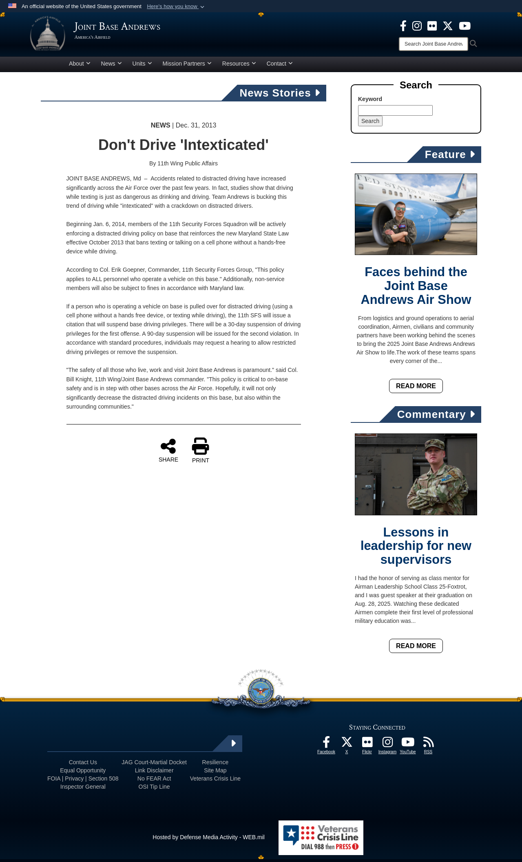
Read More (416, 388)
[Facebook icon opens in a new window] (403, 25)
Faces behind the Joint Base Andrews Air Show (416, 289)
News (111, 66)
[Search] (433, 44)
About (80, 66)
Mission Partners (187, 66)
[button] (176, 6)
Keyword (370, 102)
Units (142, 66)
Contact (280, 66)
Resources (239, 66)
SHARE (168, 453)
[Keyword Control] (395, 113)
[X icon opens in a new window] (447, 25)
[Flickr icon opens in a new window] (432, 25)
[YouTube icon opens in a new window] (465, 25)
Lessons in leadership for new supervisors (416, 549)
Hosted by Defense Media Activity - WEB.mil (209, 840)
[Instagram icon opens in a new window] (417, 25)
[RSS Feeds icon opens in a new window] (428, 747)
